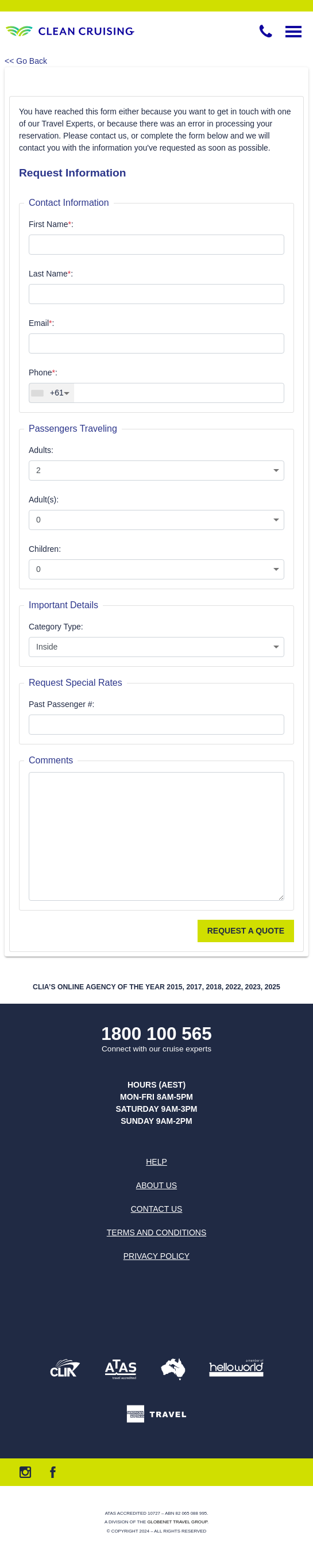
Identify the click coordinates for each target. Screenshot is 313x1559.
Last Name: (51, 273)
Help (156, 1161)
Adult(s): (44, 499)
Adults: (41, 450)
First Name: (51, 224)
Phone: (43, 372)
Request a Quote (245, 930)
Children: (45, 549)
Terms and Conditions (156, 1232)
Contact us (157, 1209)
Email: (41, 323)
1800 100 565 (156, 1034)
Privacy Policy (156, 1256)
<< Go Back (26, 61)
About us (156, 1185)
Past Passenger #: (61, 704)
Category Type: (56, 626)
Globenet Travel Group (177, 1522)
